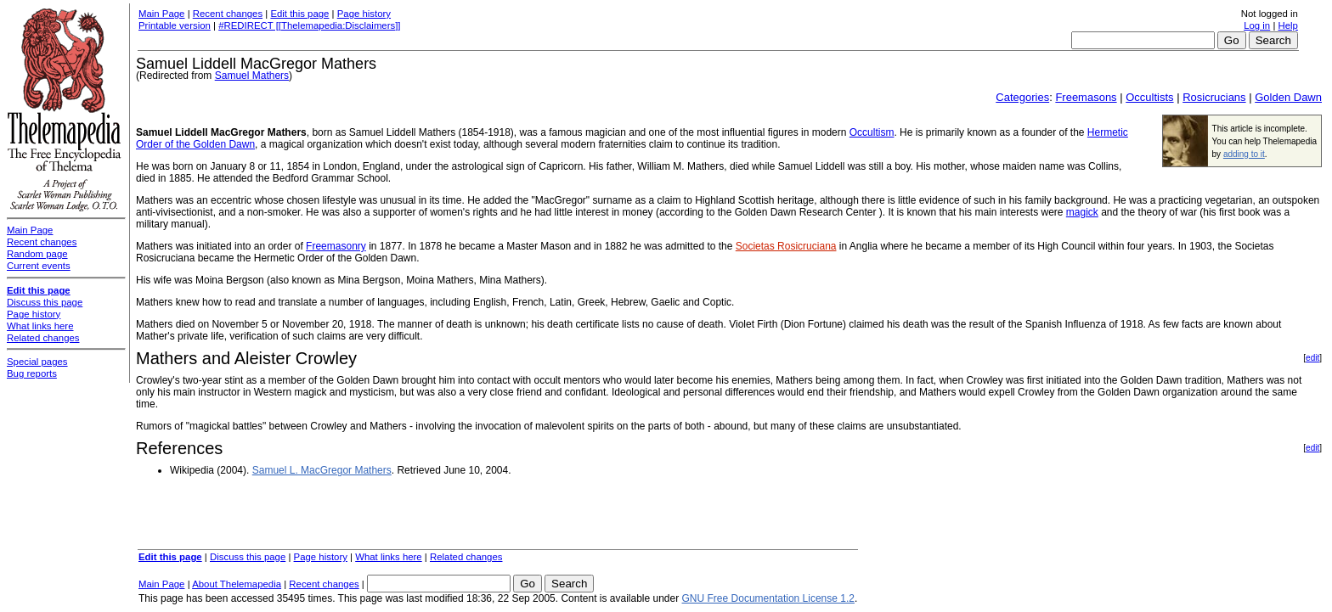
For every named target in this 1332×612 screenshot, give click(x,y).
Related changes (466, 557)
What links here (388, 557)
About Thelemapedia (236, 584)
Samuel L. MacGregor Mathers (322, 470)
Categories (1022, 97)
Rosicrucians (1213, 97)
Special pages (37, 362)
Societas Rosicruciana (786, 246)
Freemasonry (336, 246)
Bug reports (32, 373)
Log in (1257, 25)
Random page (37, 254)
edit (1312, 357)
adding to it (1244, 154)
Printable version (174, 25)
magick (1082, 212)
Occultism (872, 132)
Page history (364, 13)
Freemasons (1085, 97)
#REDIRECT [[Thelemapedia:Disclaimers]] (309, 25)
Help (1288, 25)
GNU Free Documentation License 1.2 (768, 598)
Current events (39, 266)
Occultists (1149, 97)
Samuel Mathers (252, 75)
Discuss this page (247, 557)
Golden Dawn (1288, 97)
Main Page (161, 13)
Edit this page (299, 13)
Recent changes (227, 13)
